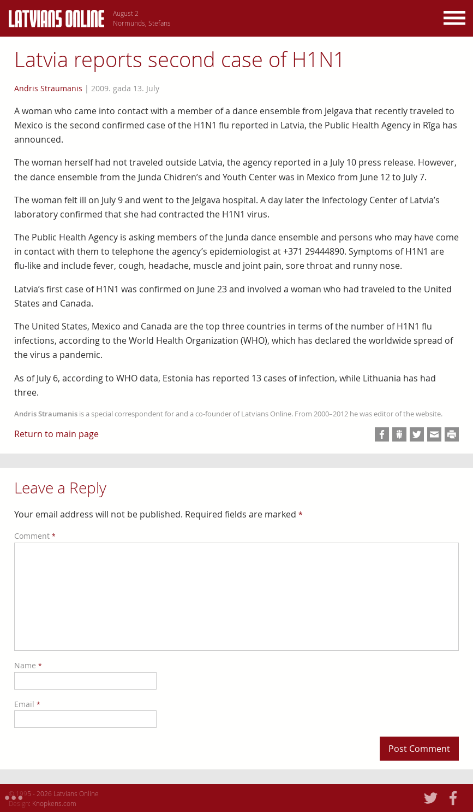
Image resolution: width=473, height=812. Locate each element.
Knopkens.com (54, 803)
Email (27, 704)
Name (28, 665)
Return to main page (56, 434)
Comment (35, 536)
